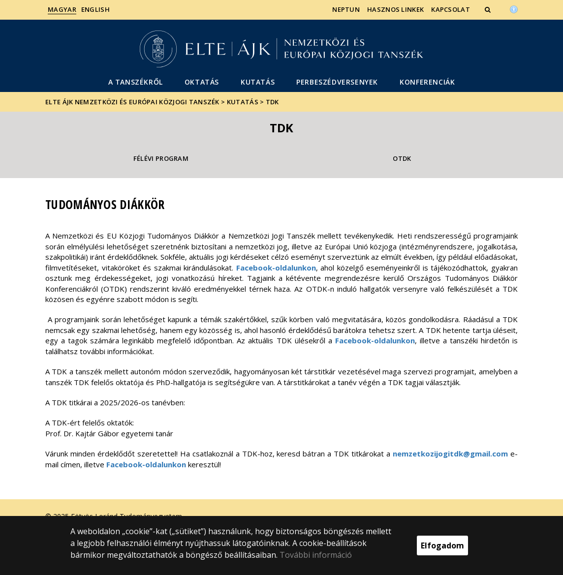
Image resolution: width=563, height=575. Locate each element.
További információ (316, 554)
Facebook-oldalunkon (276, 267)
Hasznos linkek (395, 9)
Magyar (62, 9)
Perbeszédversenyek (337, 82)
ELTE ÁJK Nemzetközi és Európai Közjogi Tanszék (132, 101)
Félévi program (160, 158)
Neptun (346, 9)
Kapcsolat (450, 9)
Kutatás (258, 82)
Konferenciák (427, 82)
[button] (489, 9)
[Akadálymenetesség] (514, 8)
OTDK (402, 158)
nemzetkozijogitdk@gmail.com (450, 453)
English (95, 9)
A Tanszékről (135, 82)
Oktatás (202, 82)
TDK (272, 101)
